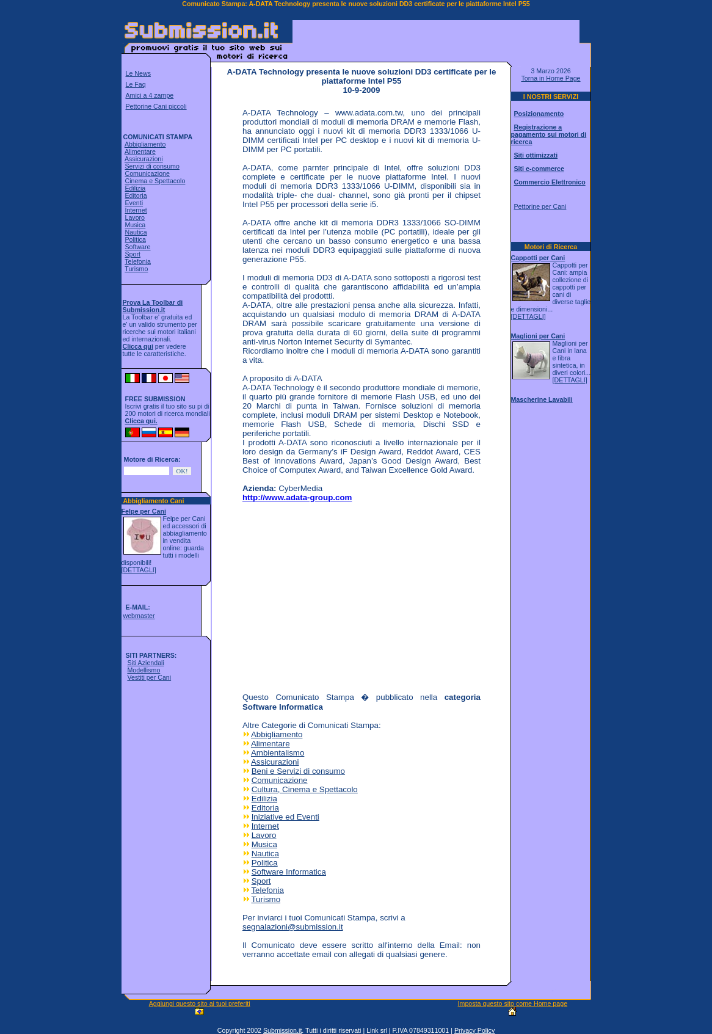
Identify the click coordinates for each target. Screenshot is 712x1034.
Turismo (136, 268)
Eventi (134, 202)
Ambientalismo (277, 752)
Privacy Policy (474, 1030)
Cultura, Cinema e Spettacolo (305, 789)
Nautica (136, 232)
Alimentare (140, 151)
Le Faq (136, 84)
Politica (135, 239)
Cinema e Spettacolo (155, 180)
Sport (132, 254)
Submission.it (282, 1030)
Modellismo (143, 670)
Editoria (136, 195)
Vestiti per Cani (149, 677)
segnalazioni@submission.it (292, 926)
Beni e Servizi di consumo (298, 771)
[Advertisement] (436, 39)
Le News (138, 73)
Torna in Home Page (550, 78)
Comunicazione (147, 173)
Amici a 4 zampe (150, 95)
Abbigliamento (145, 144)
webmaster (138, 615)
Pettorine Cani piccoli (156, 106)
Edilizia (135, 188)
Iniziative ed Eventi (285, 816)
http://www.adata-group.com (297, 497)
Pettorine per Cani (540, 206)
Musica (135, 224)
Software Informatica (289, 871)
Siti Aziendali (145, 662)
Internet (136, 210)
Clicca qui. (141, 420)
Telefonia (138, 261)
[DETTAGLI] (139, 569)
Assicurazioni (144, 158)
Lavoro (135, 217)
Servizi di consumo (152, 166)
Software (137, 246)
